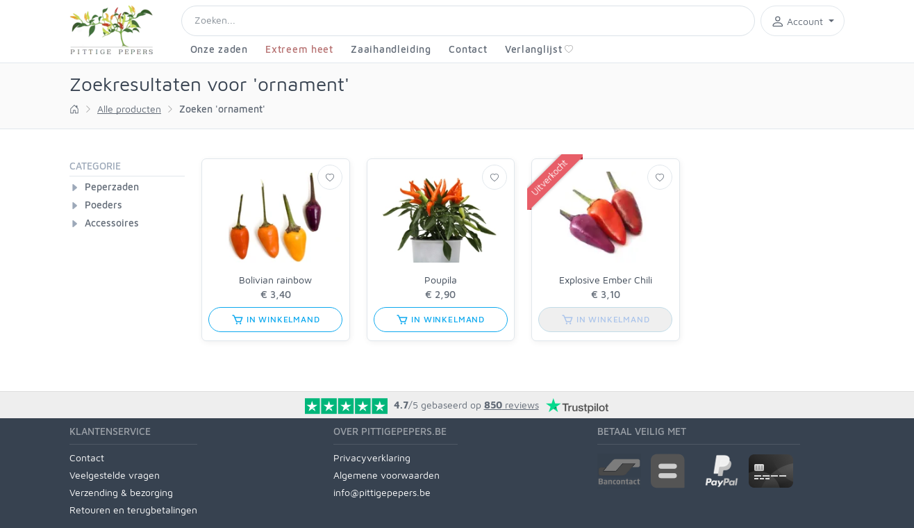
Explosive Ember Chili (605, 280)
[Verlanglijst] (329, 177)
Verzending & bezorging (121, 492)
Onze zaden (219, 49)
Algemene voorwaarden (386, 475)
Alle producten (129, 109)
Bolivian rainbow (275, 280)
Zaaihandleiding (391, 49)
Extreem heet (299, 49)
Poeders (103, 205)
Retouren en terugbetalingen (133, 509)
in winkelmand (275, 319)
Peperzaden (112, 186)
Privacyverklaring (371, 457)
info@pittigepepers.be (382, 492)
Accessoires (112, 223)
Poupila (440, 280)
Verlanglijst (539, 49)
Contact (468, 49)
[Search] (468, 21)
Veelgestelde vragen (114, 475)
